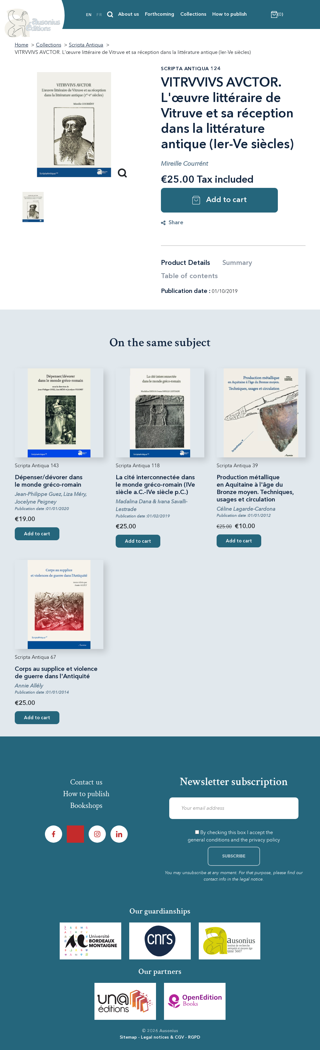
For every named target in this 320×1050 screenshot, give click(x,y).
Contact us (86, 782)
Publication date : (185, 291)
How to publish (229, 14)
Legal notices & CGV (162, 1037)
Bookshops (86, 806)
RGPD (194, 1037)
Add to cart (219, 200)
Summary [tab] (237, 263)
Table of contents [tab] (189, 276)
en (89, 15)
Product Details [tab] (185, 263)
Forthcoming (159, 14)
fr (99, 15)
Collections (193, 14)
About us (128, 14)
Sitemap (128, 1037)
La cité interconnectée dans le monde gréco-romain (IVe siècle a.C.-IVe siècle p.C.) (155, 485)
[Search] (110, 14)
